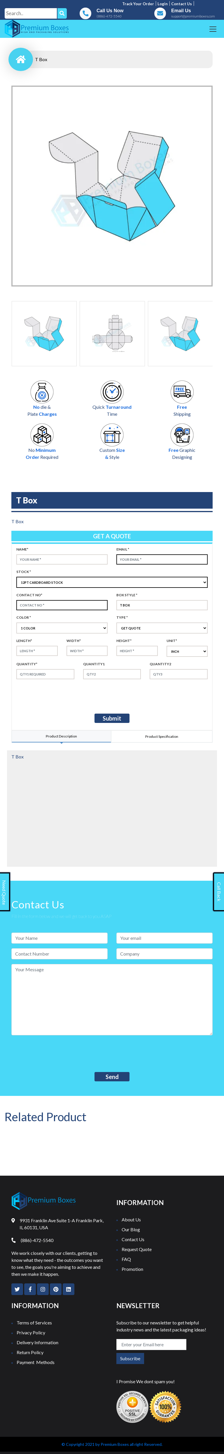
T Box (41, 59)
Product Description (61, 736)
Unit (172, 640)
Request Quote (137, 1249)
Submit (112, 718)
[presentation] (65, 695)
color (23, 617)
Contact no (29, 595)
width (73, 640)
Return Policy (30, 1352)
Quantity (26, 664)
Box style (126, 595)
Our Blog (131, 1229)
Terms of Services (34, 1322)
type (122, 617)
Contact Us (133, 1239)
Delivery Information (37, 1342)
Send (112, 1076)
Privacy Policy (31, 1332)
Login (163, 3)
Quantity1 (94, 664)
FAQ (126, 1259)
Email (122, 549)
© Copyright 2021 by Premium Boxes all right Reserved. (112, 1444)
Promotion (132, 1269)
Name (22, 549)
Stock (23, 571)
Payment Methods (36, 1362)
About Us (131, 1219)
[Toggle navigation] (213, 29)
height (124, 640)
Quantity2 (160, 664)
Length (24, 640)
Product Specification (161, 736)
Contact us (181, 3)
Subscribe (130, 1358)
